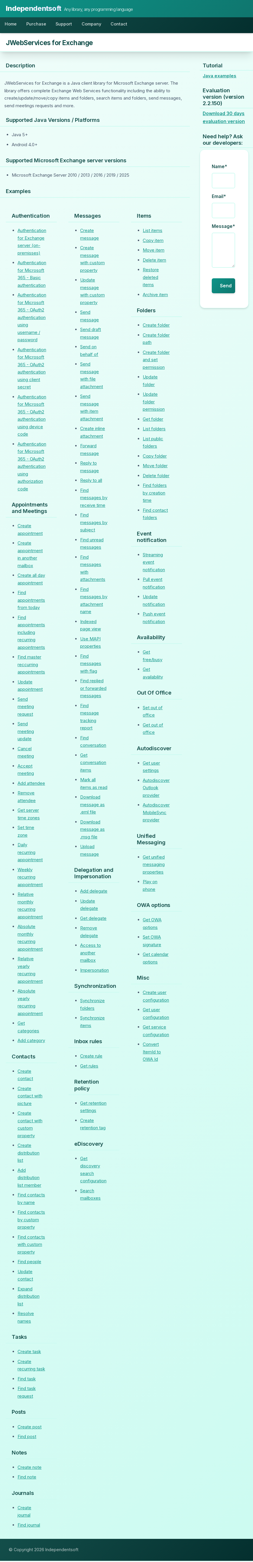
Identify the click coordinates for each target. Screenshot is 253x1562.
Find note (27, 1478)
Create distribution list (28, 1154)
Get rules (89, 1067)
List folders (154, 430)
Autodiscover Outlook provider (156, 789)
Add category (31, 1042)
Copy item (153, 241)
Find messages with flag (90, 664)
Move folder (155, 467)
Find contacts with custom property (31, 1245)
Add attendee (31, 784)
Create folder (156, 326)
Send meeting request (26, 708)
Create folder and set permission (156, 361)
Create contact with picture (30, 1097)
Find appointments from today (31, 601)
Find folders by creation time (155, 494)
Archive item (155, 296)
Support (69, 25)
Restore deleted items (151, 278)
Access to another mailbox (90, 954)
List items (152, 232)
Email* (219, 198)
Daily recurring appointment (30, 853)
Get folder (153, 420)
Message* (223, 228)
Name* (219, 167)
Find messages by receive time (93, 499)
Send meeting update (26, 732)
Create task (29, 1353)
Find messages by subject (93, 524)
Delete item (154, 261)
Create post (30, 1428)
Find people (29, 1263)
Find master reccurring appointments (31, 666)
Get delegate (93, 919)
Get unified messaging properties (154, 865)
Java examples (219, 77)
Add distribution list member (29, 1179)
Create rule (91, 1057)
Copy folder (155, 457)
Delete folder (156, 477)
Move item (153, 251)
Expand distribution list (28, 1297)
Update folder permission (154, 403)
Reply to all (91, 482)
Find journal (29, 1526)
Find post (27, 1438)
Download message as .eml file (92, 806)
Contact (128, 25)
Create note (30, 1468)
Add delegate (93, 892)
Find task (27, 1380)
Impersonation (94, 971)
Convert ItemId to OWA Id (152, 1053)
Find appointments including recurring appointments (31, 633)
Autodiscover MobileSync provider (156, 814)
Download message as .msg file (92, 830)
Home (11, 25)
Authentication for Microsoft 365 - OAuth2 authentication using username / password (32, 319)
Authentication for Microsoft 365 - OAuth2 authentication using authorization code (32, 467)
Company (98, 25)
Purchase (39, 25)
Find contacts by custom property (31, 1221)
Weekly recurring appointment (30, 878)
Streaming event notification (154, 563)
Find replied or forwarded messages (93, 689)
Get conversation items (93, 763)
